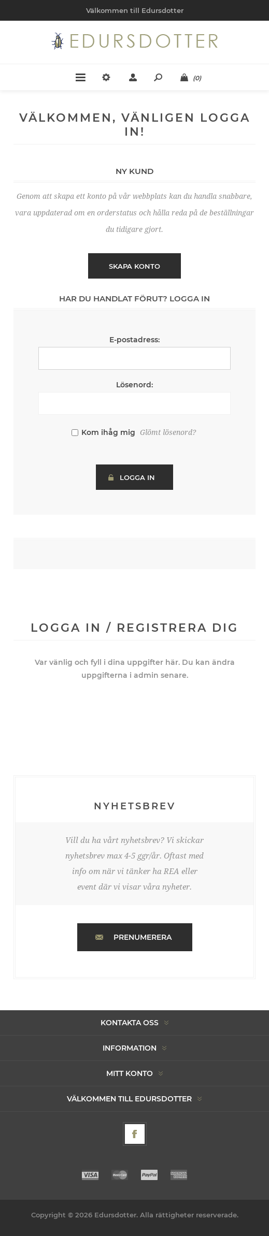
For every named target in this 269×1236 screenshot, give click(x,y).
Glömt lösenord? (168, 432)
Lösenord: (134, 384)
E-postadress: (134, 339)
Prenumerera (143, 937)
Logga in (137, 477)
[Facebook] (135, 1134)
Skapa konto (134, 266)
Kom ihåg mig (108, 432)
